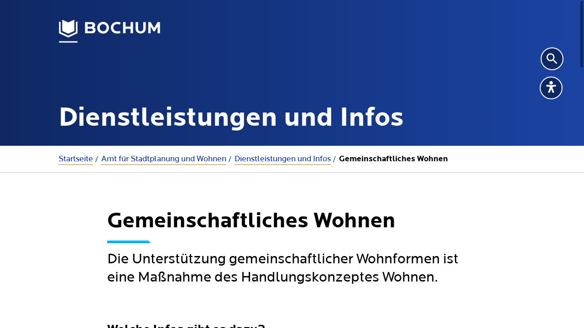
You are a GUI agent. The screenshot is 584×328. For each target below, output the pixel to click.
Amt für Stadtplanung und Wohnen (163, 159)
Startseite (75, 159)
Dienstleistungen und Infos (283, 159)
